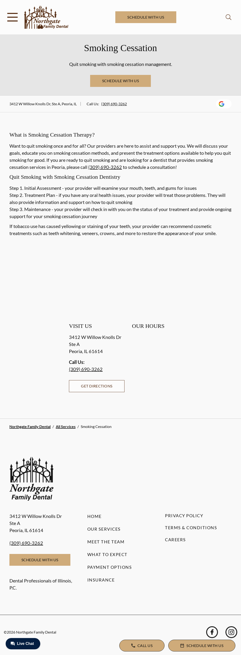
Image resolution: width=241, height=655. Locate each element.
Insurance (101, 579)
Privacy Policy (184, 515)
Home (94, 516)
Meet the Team (106, 541)
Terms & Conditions (191, 527)
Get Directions (96, 386)
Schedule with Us (145, 17)
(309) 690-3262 (114, 104)
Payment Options (109, 567)
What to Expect (107, 554)
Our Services (104, 529)
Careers (175, 539)
